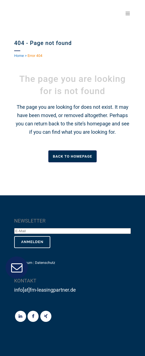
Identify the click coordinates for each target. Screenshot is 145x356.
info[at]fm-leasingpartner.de (45, 290)
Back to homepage (72, 156)
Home (19, 56)
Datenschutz (45, 263)
